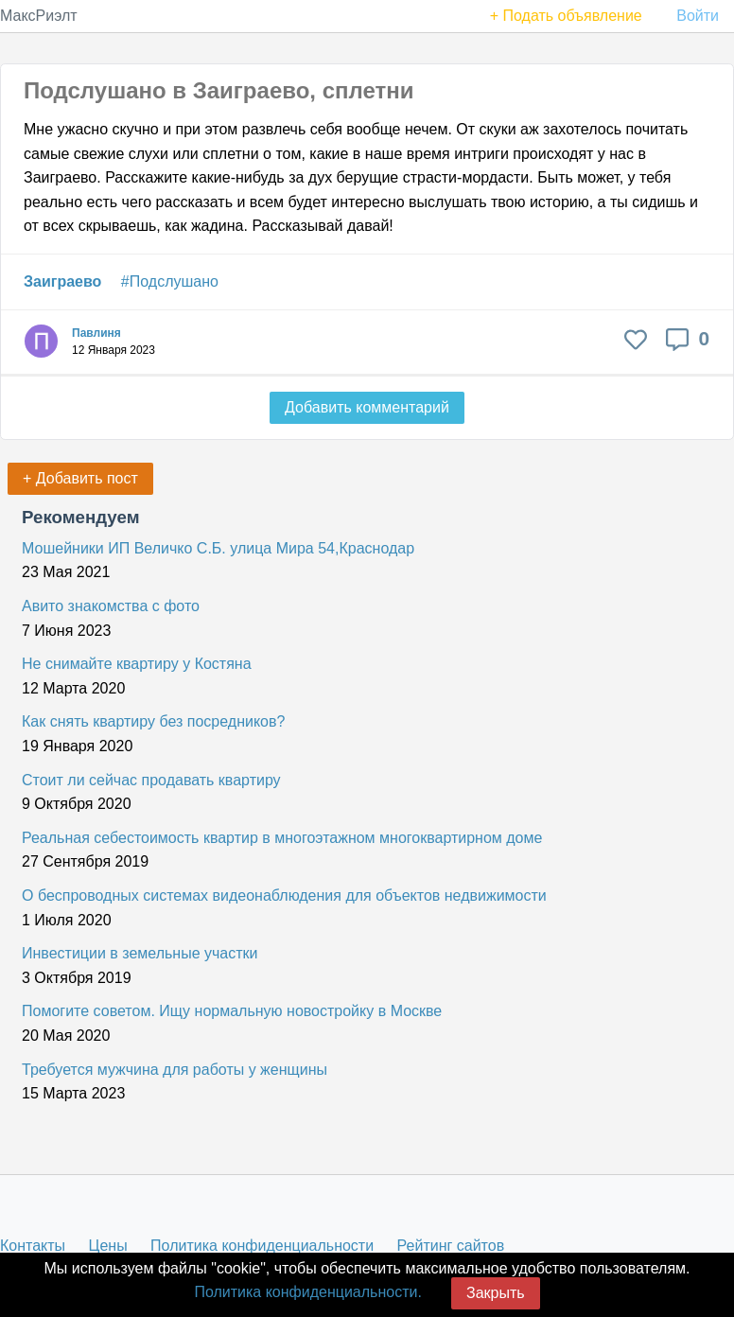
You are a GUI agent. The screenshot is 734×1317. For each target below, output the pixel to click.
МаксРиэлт (39, 16)
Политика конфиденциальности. (307, 1292)
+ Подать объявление (566, 16)
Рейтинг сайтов (451, 1246)
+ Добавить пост (80, 478)
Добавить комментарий (367, 407)
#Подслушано (169, 281)
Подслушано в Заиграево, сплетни (218, 90)
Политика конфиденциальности (262, 1246)
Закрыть (495, 1293)
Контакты (32, 1246)
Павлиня (96, 333)
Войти (697, 16)
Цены (108, 1246)
